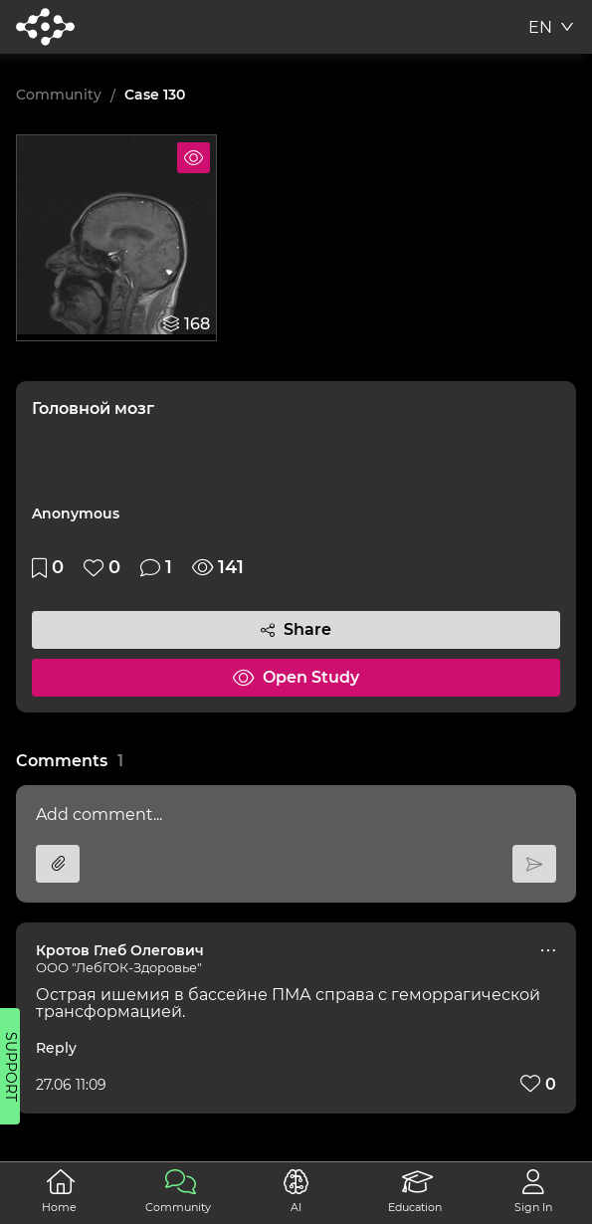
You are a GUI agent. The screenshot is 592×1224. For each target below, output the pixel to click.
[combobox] (552, 30)
